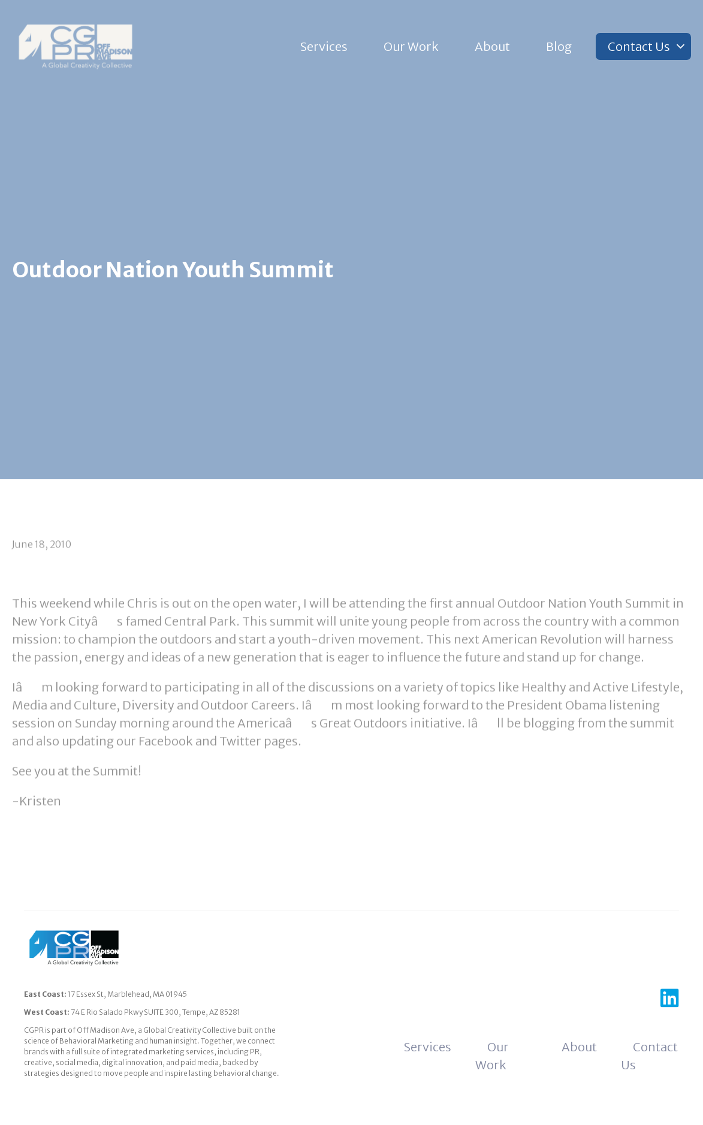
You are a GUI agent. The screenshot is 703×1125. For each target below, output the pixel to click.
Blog (559, 46)
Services (324, 46)
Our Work (411, 46)
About (492, 46)
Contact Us (639, 46)
